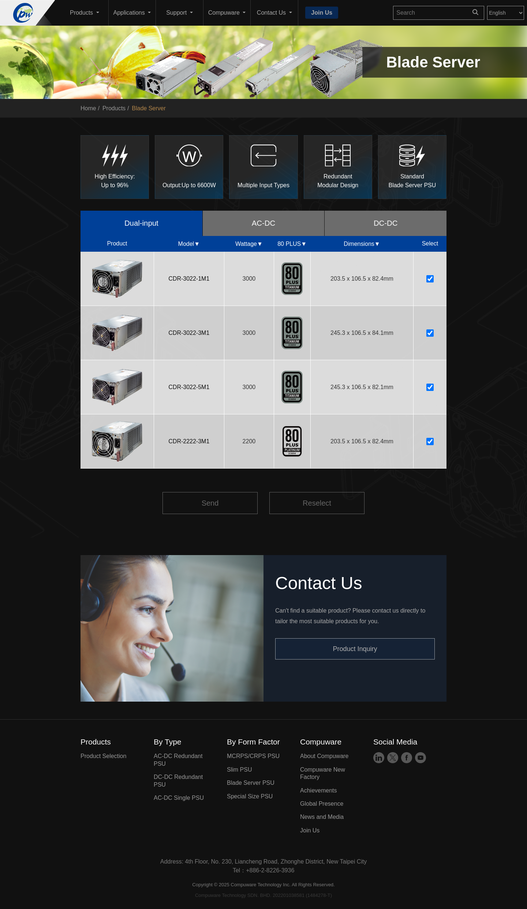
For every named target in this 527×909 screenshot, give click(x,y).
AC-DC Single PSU (179, 799)
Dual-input (141, 223)
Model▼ (189, 245)
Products (114, 108)
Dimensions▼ (362, 245)
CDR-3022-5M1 (188, 388)
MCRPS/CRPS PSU (253, 757)
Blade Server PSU (250, 784)
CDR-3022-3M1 (188, 334)
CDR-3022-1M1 (188, 280)
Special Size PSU (250, 797)
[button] (84, 13)
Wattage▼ (249, 245)
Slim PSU (239, 771)
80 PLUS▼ (292, 245)
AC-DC (263, 223)
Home (88, 108)
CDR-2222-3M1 (188, 442)
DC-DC (385, 223)
